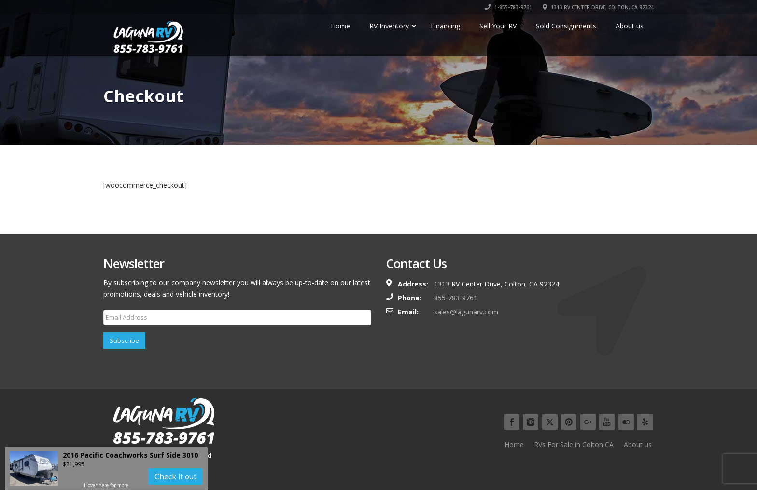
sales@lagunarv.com (466, 311)
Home (514, 444)
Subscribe (124, 340)
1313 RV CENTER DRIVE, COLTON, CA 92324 (598, 7)
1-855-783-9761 (508, 7)
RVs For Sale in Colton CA (574, 444)
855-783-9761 (455, 297)
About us (638, 444)
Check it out (175, 476)
